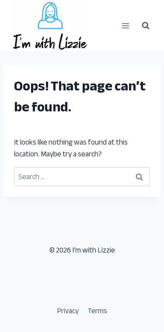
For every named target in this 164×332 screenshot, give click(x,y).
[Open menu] (125, 25)
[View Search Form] (146, 26)
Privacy (68, 311)
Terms (97, 311)
